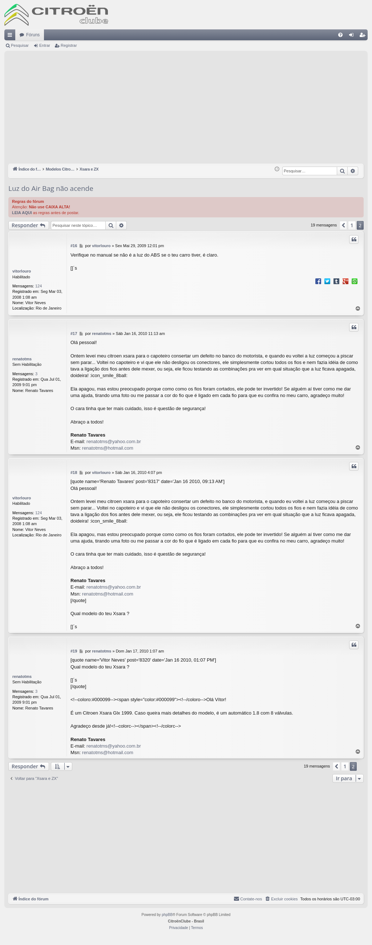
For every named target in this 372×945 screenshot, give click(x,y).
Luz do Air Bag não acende (50, 188)
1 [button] (351, 225)
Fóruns (33, 34)
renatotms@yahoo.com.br (113, 441)
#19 (73, 651)
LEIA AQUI (22, 212)
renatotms (22, 359)
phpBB (167, 915)
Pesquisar (20, 45)
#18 (73, 472)
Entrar (44, 45)
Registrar (69, 45)
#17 (73, 333)
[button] (343, 225)
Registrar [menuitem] (364, 36)
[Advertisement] (186, 109)
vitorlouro (21, 271)
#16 (73, 246)
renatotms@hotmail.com (107, 448)
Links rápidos (11, 36)
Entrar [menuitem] (353, 36)
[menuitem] (340, 34)
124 (38, 286)
